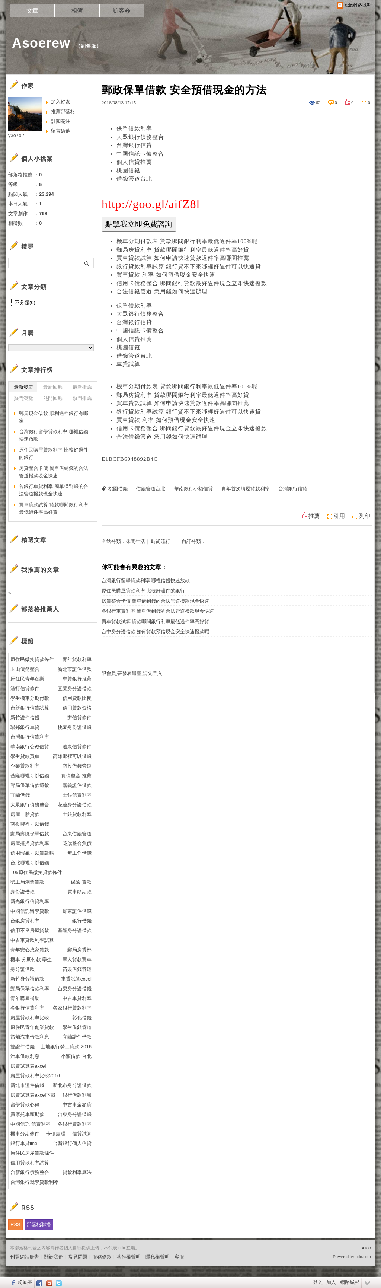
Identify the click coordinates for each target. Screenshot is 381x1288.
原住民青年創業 (27, 679)
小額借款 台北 (76, 1056)
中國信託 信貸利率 (30, 1124)
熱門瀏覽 (23, 398)
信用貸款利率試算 (29, 1163)
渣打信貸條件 (24, 688)
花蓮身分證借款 (75, 804)
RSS (15, 1224)
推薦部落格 (63, 111)
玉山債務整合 (24, 669)
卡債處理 (55, 1133)
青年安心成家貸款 (29, 950)
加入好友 (60, 102)
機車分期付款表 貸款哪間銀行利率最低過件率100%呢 (187, 241)
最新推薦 (82, 387)
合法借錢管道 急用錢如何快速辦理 (162, 291)
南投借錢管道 (77, 766)
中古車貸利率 (77, 998)
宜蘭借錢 (20, 795)
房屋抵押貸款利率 (29, 843)
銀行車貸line (23, 1143)
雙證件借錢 (22, 1046)
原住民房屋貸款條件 (32, 1153)
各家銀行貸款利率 (72, 1008)
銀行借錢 (82, 921)
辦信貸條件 (79, 717)
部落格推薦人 (40, 609)
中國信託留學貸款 (29, 911)
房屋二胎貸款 (24, 814)
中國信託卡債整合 (140, 154)
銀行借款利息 (77, 1095)
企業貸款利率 (24, 766)
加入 (331, 1282)
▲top (366, 1247)
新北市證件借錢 (27, 1085)
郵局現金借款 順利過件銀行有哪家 (53, 417)
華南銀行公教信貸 (29, 746)
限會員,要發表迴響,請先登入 (132, 673)
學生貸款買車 (24, 756)
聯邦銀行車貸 (24, 727)
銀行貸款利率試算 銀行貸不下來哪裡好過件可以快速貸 (188, 267)
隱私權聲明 (157, 1257)
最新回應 (53, 387)
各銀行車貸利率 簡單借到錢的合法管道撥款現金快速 (158, 611)
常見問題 (77, 1257)
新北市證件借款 (75, 669)
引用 (339, 516)
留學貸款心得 (24, 1104)
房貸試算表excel (28, 1066)
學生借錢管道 (77, 1027)
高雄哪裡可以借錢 (72, 756)
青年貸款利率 (77, 659)
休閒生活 (135, 541)
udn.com (363, 1256)
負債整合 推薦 (76, 775)
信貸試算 (82, 1133)
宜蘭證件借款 (77, 1037)
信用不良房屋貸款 (29, 930)
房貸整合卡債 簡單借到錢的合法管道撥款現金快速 (155, 601)
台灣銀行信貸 (134, 145)
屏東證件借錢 (77, 911)
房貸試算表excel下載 (32, 1095)
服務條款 (102, 1257)
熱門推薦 (82, 398)
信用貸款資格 (77, 708)
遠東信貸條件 (77, 746)
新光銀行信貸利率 (29, 901)
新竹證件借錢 (24, 717)
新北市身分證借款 (72, 1085)
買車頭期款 (79, 892)
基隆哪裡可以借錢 (29, 775)
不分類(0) (25, 302)
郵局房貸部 (79, 950)
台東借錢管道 (77, 833)
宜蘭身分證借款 (75, 688)
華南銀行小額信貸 (193, 488)
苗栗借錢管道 (77, 969)
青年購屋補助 (24, 998)
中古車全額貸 (77, 1104)
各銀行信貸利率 (27, 1008)
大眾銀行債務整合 (140, 137)
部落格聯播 (39, 1224)
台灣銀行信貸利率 (29, 737)
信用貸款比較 (77, 698)
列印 (364, 516)
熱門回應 (53, 398)
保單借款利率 (134, 128)
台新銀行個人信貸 (72, 1143)
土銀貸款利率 (77, 814)
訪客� (122, 10)
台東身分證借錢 (75, 1114)
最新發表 (23, 387)
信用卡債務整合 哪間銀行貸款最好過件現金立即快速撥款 (191, 283)
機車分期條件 (24, 1133)
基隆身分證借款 (75, 930)
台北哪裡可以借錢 (29, 862)
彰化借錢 (82, 1017)
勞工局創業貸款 (27, 882)
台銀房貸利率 (24, 921)
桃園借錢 (128, 170)
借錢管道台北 (134, 179)
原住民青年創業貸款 (32, 1027)
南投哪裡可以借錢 (29, 824)
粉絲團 (25, 1282)
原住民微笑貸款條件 (32, 659)
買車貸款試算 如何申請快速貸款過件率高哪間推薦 (182, 258)
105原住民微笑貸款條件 (36, 872)
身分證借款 (22, 969)
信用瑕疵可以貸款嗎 (32, 853)
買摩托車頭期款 (27, 1114)
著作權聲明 (128, 1257)
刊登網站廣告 (24, 1257)
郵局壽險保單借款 (29, 833)
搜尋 (87, 263)
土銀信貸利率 (77, 795)
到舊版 (88, 46)
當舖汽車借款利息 (29, 1037)
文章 (32, 10)
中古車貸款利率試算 (32, 940)
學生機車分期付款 (29, 698)
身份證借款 (22, 892)
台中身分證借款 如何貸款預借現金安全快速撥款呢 (155, 631)
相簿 (77, 10)
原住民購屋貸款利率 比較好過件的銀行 (143, 590)
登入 (318, 1282)
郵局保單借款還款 (29, 785)
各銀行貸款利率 (75, 1124)
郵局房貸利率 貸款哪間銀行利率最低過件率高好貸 (182, 250)
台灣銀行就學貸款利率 (34, 1182)
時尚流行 (160, 541)
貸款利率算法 (77, 1172)
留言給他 (60, 131)
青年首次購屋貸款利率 (245, 488)
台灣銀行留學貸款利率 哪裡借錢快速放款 (146, 580)
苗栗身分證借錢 (75, 988)
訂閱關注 (60, 121)
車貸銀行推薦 (77, 679)
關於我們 (53, 1257)
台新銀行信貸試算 (29, 708)
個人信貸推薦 (134, 162)
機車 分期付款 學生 (31, 959)
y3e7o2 (16, 135)
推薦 (314, 516)
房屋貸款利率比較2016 (35, 1075)
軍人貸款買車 (77, 959)
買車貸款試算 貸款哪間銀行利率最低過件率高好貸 (155, 621)
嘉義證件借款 (77, 785)
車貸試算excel (76, 979)
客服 (179, 1257)
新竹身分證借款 (27, 979)
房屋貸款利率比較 (29, 1017)
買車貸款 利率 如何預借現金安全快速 (165, 275)
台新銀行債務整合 (29, 1172)
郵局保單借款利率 (29, 988)
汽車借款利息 (24, 1056)
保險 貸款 (81, 882)
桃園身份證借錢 (75, 727)
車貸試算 (128, 364)
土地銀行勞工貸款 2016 (66, 1046)
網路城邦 (349, 1282)
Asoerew (41, 43)
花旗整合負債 (77, 843)
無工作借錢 (79, 853)
